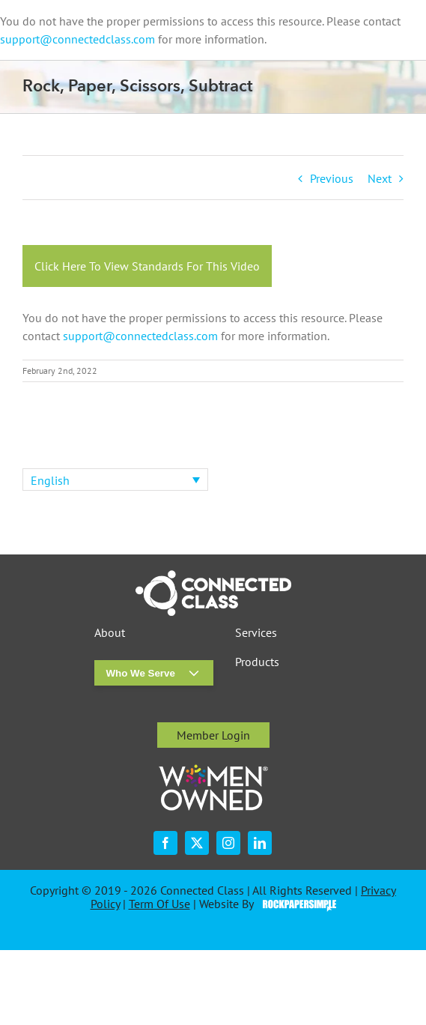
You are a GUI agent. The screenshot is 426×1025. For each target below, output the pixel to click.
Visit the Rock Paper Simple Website (296, 904)
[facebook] (165, 843)
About (109, 633)
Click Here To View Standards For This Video (147, 265)
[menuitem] (115, 479)
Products (257, 662)
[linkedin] (260, 843)
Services (256, 633)
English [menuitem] (50, 480)
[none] (115, 479)
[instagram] (228, 843)
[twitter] (197, 843)
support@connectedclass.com (77, 38)
